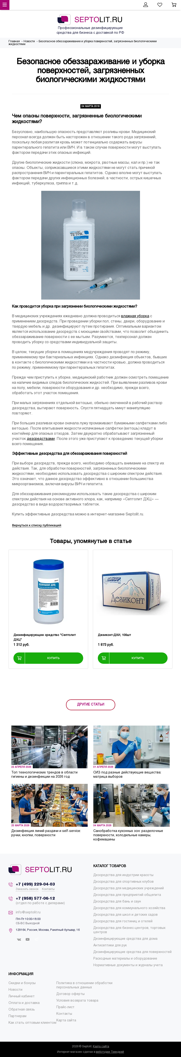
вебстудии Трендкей (110, 1052)
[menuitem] (123, 875)
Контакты (48, 889)
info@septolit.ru (28, 912)
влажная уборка (135, 316)
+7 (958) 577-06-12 (35, 898)
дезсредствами (41, 439)
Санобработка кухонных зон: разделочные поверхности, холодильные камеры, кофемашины (128, 835)
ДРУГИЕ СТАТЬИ (90, 704)
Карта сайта (101, 1046)
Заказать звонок (27, 889)
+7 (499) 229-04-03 (35, 884)
